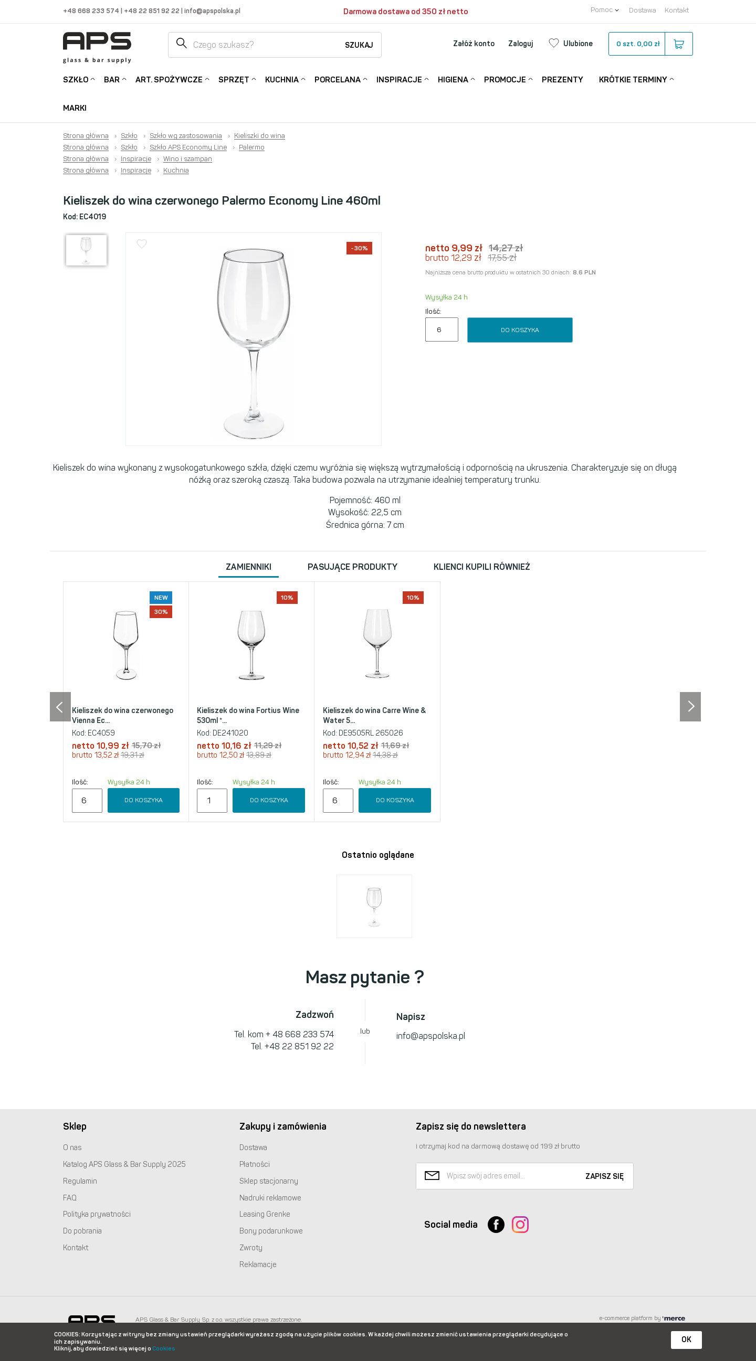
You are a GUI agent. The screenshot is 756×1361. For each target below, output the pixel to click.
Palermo (252, 147)
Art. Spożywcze (169, 78)
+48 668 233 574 (92, 11)
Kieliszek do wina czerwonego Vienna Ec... (122, 716)
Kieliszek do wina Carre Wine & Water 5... (374, 716)
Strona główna (86, 136)
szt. (650, 44)
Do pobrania (82, 1231)
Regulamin (80, 1181)
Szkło (75, 78)
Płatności (254, 1164)
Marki (75, 108)
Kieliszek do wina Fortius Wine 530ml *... (248, 716)
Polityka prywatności (97, 1214)
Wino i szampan (187, 159)
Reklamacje (258, 1264)
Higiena (453, 78)
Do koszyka (520, 330)
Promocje (505, 78)
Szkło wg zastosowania (186, 136)
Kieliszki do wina (259, 136)
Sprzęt (233, 78)
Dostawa (642, 10)
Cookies (163, 1348)
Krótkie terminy (633, 78)
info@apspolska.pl (211, 11)
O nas (72, 1147)
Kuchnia (282, 78)
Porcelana (337, 78)
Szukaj (359, 45)
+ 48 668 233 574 (300, 1034)
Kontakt (677, 10)
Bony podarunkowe (271, 1231)
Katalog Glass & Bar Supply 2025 (124, 1164)
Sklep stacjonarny (268, 1181)
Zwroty (250, 1247)
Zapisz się (604, 1176)
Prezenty (562, 79)
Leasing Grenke (264, 1214)
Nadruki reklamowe (270, 1198)
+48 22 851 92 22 (152, 11)
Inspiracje (399, 78)
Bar (112, 78)
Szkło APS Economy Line (188, 147)
